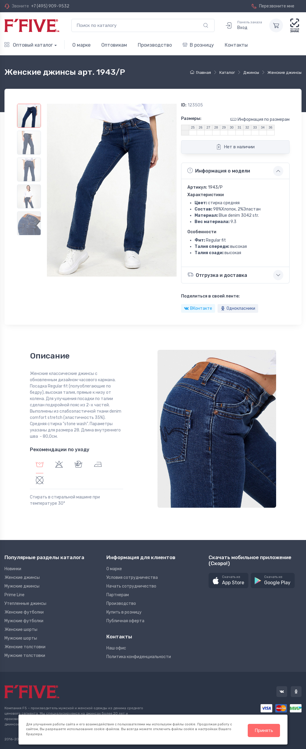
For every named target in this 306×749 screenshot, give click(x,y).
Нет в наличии (235, 147)
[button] (228, 580)
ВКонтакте (198, 308)
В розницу (198, 45)
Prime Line (14, 594)
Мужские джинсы (21, 586)
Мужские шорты (20, 638)
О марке (81, 45)
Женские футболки (24, 612)
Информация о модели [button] (218, 171)
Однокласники (238, 308)
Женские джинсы (22, 577)
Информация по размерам (260, 119)
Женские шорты (20, 629)
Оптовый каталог (28, 45)
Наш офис (116, 648)
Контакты (236, 45)
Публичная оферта (125, 620)
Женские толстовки (24, 646)
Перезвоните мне (273, 6)
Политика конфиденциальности (138, 656)
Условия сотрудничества (132, 577)
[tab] (59, 465)
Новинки (12, 568)
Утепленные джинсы (25, 603)
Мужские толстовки (24, 655)
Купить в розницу (124, 612)
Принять (264, 730)
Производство (155, 45)
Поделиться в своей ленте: (210, 296)
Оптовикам (114, 45)
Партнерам (117, 594)
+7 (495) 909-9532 (50, 6)
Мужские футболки (23, 620)
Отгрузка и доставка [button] (217, 274)
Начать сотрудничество (131, 586)
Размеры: (191, 118)
